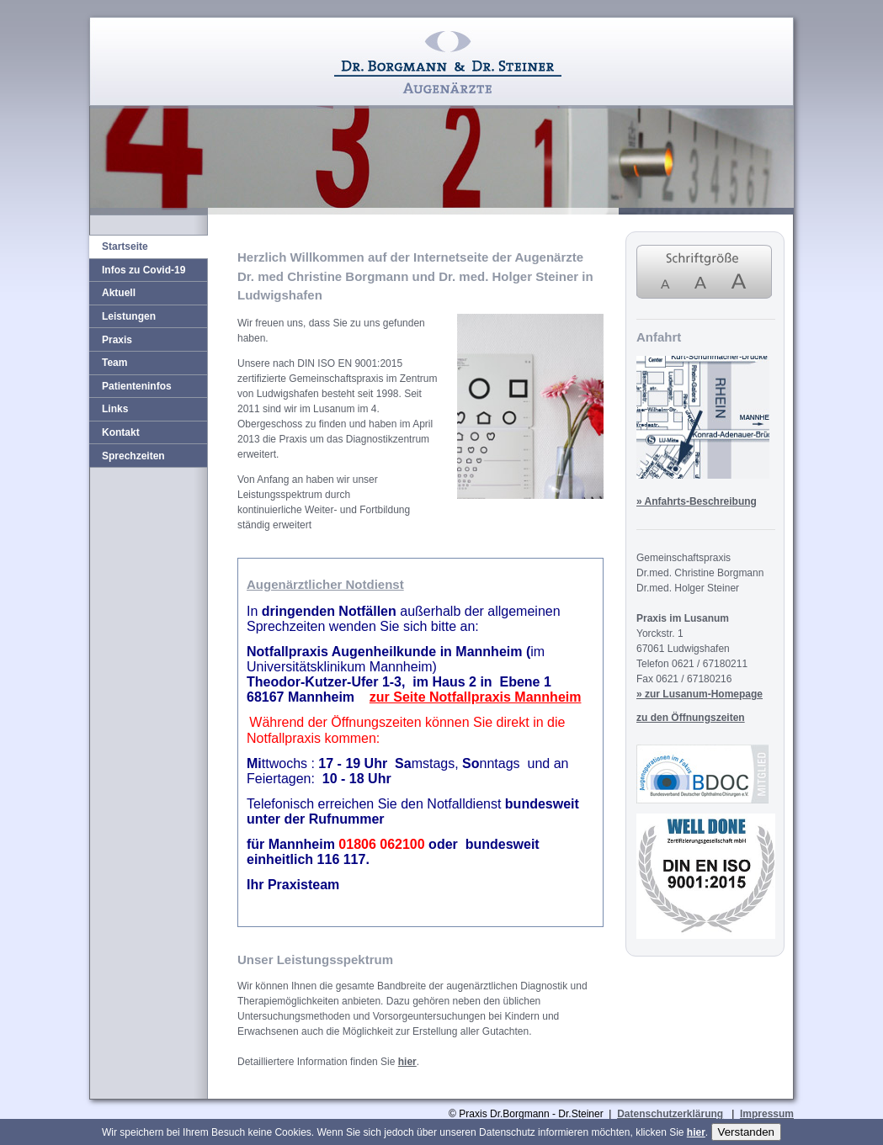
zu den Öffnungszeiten (690, 718)
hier (407, 1062)
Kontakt (121, 432)
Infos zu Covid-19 (143, 270)
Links (115, 409)
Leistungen (129, 316)
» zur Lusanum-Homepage (699, 694)
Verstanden (746, 1132)
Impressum (767, 1114)
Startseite (125, 246)
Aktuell (119, 293)
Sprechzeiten (133, 456)
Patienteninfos (137, 386)
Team (114, 362)
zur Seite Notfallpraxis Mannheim (476, 697)
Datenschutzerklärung (670, 1114)
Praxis (117, 340)
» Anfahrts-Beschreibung (696, 501)
